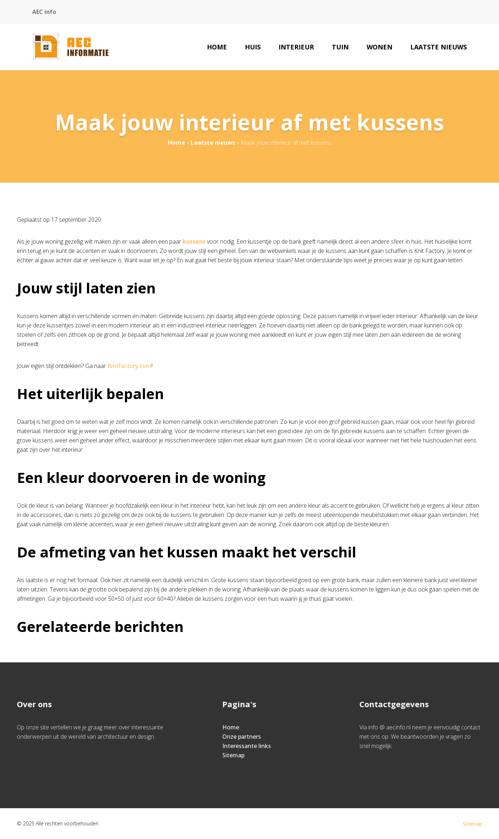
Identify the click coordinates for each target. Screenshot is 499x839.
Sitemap (233, 755)
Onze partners (241, 736)
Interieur (296, 47)
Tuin (340, 47)
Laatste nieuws (438, 47)
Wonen (379, 47)
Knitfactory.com (129, 366)
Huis (253, 47)
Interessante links (246, 746)
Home (217, 47)
